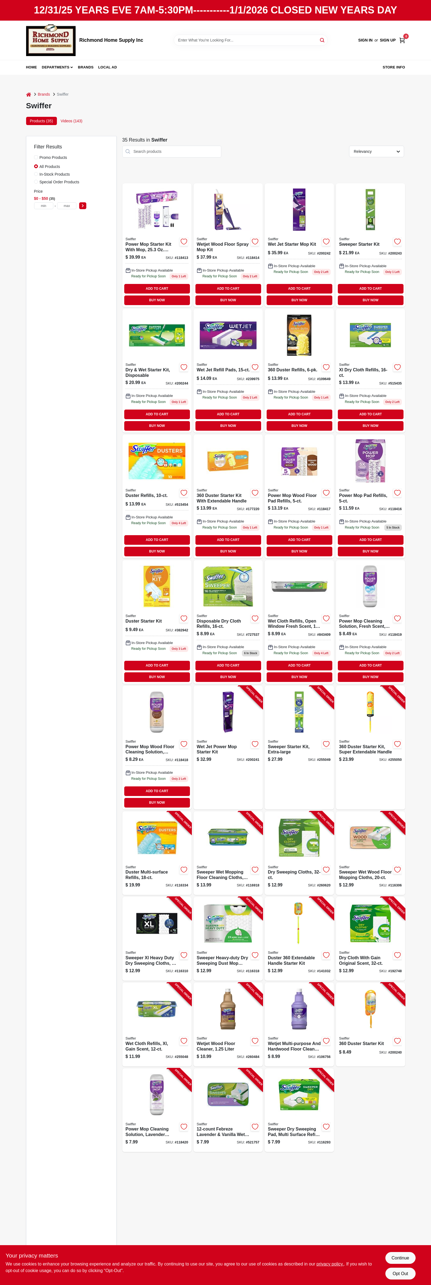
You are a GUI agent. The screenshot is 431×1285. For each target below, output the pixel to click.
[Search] (323, 39)
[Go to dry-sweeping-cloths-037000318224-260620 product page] (299, 853)
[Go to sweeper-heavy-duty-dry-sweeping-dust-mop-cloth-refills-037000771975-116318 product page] (228, 939)
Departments (55, 67)
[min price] (43, 205)
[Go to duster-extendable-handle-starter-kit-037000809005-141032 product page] (299, 939)
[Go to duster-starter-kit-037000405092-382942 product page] (157, 622)
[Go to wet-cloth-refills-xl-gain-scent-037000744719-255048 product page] (157, 1024)
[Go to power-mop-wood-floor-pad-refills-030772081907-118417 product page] (299, 496)
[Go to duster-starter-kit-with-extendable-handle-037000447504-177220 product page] (228, 496)
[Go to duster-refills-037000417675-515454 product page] (157, 496)
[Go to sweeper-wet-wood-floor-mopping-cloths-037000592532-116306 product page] (370, 853)
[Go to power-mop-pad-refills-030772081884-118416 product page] (370, 496)
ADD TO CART (157, 289)
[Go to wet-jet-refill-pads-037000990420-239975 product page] (228, 371)
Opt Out (400, 1273)
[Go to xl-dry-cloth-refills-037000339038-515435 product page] (370, 371)
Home (31, 67)
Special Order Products (59, 182)
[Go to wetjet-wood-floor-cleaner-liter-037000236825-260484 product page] (228, 1024)
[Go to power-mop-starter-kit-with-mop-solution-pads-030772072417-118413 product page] (157, 245)
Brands (86, 67)
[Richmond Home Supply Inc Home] (51, 40)
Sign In (365, 40)
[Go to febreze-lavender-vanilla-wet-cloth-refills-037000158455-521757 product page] (228, 1110)
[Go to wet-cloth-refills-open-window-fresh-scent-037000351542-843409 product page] (299, 622)
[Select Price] (82, 205)
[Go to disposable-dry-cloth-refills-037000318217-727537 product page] (228, 622)
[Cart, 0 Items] (402, 40)
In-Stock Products (55, 174)
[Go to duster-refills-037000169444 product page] (299, 371)
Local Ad (107, 67)
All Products (50, 166)
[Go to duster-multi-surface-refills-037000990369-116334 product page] (157, 853)
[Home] (28, 94)
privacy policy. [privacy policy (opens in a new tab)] (330, 1264)
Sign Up (388, 40)
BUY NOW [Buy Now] (157, 300)
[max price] (66, 205)
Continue (400, 1258)
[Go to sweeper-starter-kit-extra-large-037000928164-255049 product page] (299, 747)
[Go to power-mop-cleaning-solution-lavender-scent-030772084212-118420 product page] (157, 1110)
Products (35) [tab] (41, 121)
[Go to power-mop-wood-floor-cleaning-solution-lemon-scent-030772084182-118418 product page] (157, 747)
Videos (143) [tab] (71, 121)
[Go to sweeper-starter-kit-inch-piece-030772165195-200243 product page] (370, 245)
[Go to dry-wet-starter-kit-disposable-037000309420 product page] (157, 371)
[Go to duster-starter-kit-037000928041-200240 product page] (370, 1024)
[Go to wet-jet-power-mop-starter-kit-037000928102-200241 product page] (228, 747)
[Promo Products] (36, 157)
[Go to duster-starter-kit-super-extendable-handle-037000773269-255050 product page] (370, 747)
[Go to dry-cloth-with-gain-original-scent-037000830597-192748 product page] (370, 939)
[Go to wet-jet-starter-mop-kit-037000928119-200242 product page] (299, 245)
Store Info (394, 67)
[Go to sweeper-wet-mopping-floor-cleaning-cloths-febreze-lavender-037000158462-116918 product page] (228, 853)
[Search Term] (251, 40)
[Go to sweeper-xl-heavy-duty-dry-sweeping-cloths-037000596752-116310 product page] (157, 939)
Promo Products (53, 157)
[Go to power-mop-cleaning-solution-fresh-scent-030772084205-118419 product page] (370, 622)
